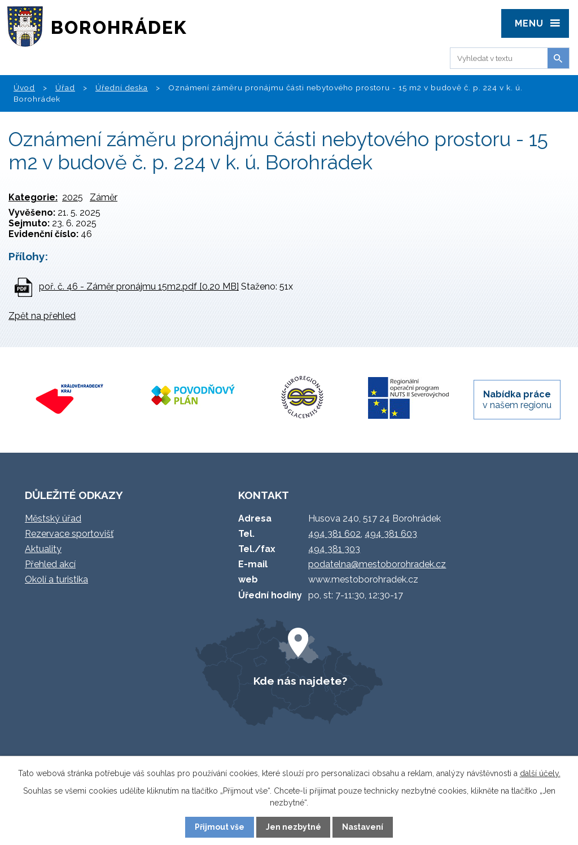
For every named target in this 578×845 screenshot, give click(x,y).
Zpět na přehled (42, 315)
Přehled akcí (50, 564)
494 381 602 (334, 533)
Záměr (103, 197)
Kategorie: (33, 197)
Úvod (24, 87)
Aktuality (43, 549)
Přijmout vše (219, 826)
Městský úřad (53, 518)
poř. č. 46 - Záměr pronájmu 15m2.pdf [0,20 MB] (139, 286)
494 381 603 (391, 533)
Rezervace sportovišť (69, 533)
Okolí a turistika (56, 579)
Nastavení (362, 826)
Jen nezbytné (293, 826)
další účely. (540, 773)
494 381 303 (334, 549)
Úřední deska (121, 87)
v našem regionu (517, 399)
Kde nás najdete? (300, 681)
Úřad (65, 87)
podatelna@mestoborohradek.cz (377, 564)
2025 (72, 197)
